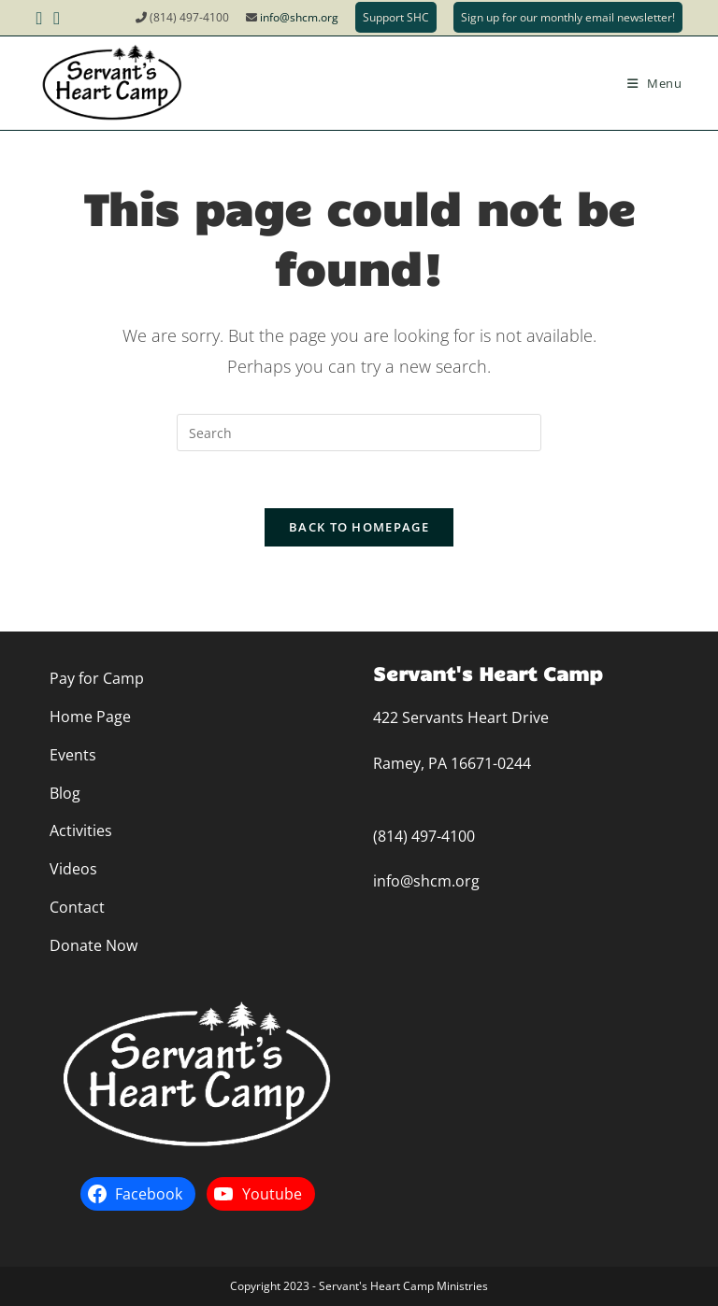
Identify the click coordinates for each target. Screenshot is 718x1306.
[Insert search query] (359, 432)
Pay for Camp (97, 678)
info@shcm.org (299, 17)
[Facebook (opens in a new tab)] (42, 17)
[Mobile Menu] (654, 83)
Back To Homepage (359, 526)
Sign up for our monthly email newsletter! (568, 17)
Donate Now (93, 945)
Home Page (90, 716)
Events (73, 755)
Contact (77, 907)
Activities (81, 830)
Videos (73, 869)
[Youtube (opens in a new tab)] (56, 17)
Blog (65, 793)
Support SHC (396, 17)
